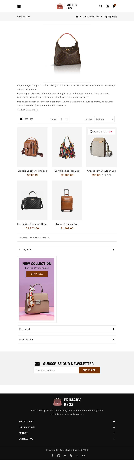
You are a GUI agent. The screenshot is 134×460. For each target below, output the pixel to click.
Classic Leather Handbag (32, 170)
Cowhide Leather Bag (67, 170)
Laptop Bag (110, 16)
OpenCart (65, 450)
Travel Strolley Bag (67, 224)
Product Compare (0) (28, 110)
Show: (53, 119)
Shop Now (36, 274)
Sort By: (88, 119)
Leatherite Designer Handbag (32, 224)
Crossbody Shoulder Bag (101, 170)
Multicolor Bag (91, 16)
